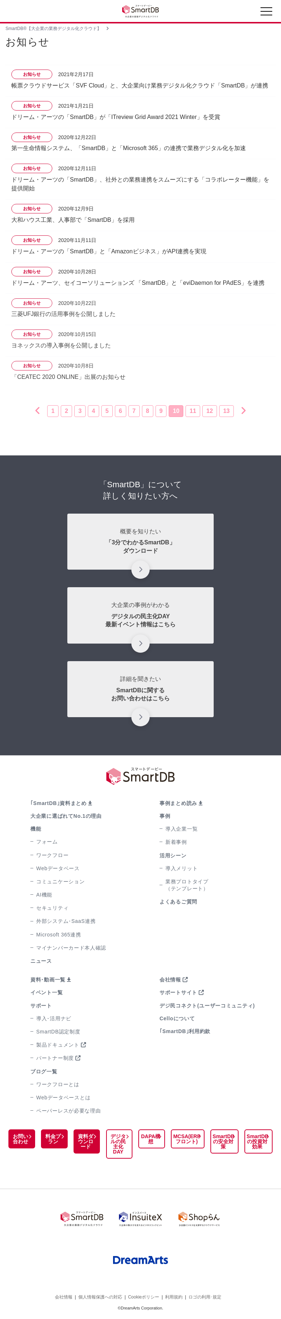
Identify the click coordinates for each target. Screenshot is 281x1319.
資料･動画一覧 (47, 980)
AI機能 (44, 895)
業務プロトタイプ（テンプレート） (187, 885)
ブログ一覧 (43, 1071)
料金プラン (52, 1138)
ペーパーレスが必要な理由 (68, 1111)
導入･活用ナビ (53, 1018)
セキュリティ (52, 908)
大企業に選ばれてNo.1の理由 (66, 816)
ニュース (41, 961)
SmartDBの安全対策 (223, 1141)
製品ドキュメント (57, 1045)
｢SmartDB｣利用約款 (185, 1031)
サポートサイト (178, 992)
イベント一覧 (46, 992)
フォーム (47, 842)
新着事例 (176, 842)
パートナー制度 (55, 1058)
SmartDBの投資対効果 (257, 1141)
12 (209, 411)
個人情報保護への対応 (100, 1296)
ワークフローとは (57, 1084)
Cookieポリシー (143, 1296)
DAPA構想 (150, 1138)
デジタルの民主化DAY (117, 1144)
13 (226, 411)
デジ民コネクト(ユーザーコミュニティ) (207, 1006)
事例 (165, 816)
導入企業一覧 (181, 829)
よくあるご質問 (178, 902)
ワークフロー (52, 855)
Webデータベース (58, 868)
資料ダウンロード (85, 1141)
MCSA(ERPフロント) (186, 1138)
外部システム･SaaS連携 (65, 921)
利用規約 (174, 1296)
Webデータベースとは (63, 1097)
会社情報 (170, 980)
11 (193, 411)
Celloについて (177, 1018)
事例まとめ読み (178, 803)
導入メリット (181, 868)
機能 (35, 829)
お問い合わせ (20, 1138)
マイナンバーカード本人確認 (71, 948)
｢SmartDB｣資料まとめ (58, 803)
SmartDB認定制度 (58, 1032)
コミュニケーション (60, 881)
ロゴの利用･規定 (204, 1296)
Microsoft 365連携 (58, 935)
